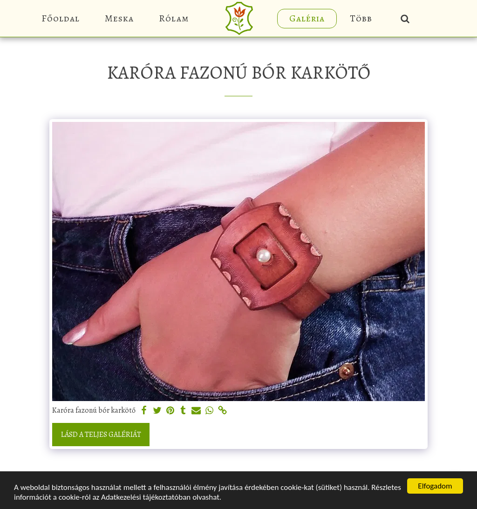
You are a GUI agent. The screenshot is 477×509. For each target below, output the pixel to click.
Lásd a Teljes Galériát (101, 434)
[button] (405, 18)
